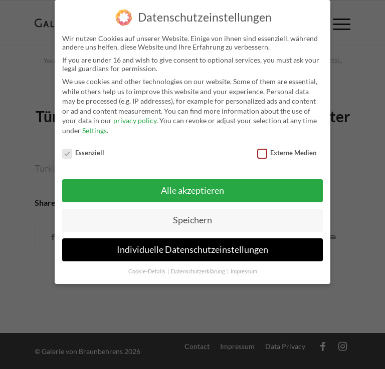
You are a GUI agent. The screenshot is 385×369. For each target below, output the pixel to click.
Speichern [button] (192, 216)
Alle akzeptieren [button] (192, 187)
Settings (94, 126)
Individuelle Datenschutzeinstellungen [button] (192, 246)
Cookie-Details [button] (147, 267)
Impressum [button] (244, 267)
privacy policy (134, 117)
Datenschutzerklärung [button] (198, 267)
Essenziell (83, 149)
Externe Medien (286, 149)
